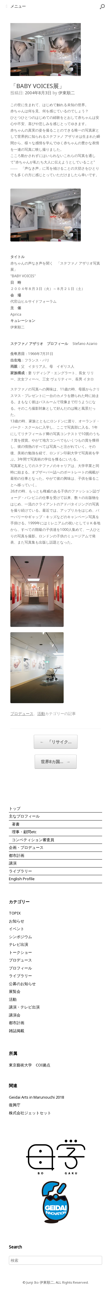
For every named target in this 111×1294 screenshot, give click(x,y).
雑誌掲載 (16, 1030)
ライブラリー (20, 871)
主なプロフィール (24, 816)
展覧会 (14, 991)
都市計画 (16, 855)
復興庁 (14, 1104)
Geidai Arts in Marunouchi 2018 (36, 1097)
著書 (16, 824)
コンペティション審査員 (33, 839)
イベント (16, 928)
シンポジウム (20, 936)
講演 (13, 863)
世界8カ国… (55, 762)
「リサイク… (55, 742)
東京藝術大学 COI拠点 (29, 1065)
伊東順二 (66, 92)
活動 (41, 713)
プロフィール (20, 968)
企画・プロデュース (26, 847)
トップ (14, 808)
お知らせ (16, 921)
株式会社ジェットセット (30, 1112)
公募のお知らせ (22, 983)
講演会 (14, 1015)
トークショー (20, 952)
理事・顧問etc (24, 831)
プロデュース (21, 713)
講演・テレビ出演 (24, 1007)
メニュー (16, 6)
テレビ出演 (18, 944)
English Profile (22, 878)
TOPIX (15, 913)
